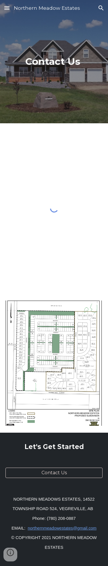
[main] (54, 62)
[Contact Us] (54, 472)
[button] (7, 8)
